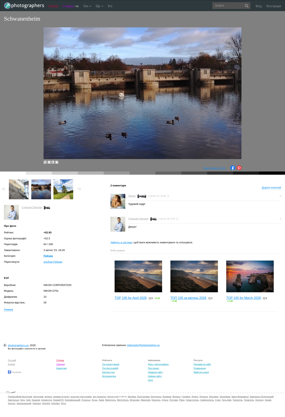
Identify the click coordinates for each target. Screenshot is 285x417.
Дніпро (194, 396)
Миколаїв (145, 400)
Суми (217, 400)
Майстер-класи (201, 372)
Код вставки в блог (214, 168)
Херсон (11, 403)
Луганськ (86, 400)
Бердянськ (156, 396)
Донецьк (203, 396)
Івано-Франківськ (240, 396)
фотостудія (113, 396)
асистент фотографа (81, 396)
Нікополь (155, 400)
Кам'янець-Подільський (261, 396)
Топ (87, 6)
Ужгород (259, 400)
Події (150, 380)
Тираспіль (249, 400)
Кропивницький (72, 400)
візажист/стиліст (61, 396)
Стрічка (53, 6)
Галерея (71, 6)
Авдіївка (132, 396)
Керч (22, 400)
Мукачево (135, 400)
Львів (101, 400)
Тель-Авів (226, 400)
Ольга (131, 195)
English (11, 364)
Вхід (259, 6)
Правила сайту (155, 372)
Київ (28, 400)
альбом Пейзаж (53, 261)
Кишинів (36, 400)
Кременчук (46, 400)
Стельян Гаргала (32, 207)
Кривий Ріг (58, 400)
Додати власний (271, 187)
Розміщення (200, 368)
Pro (110, 6)
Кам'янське (13, 400)
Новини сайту (155, 376)
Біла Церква (143, 396)
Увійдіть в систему (121, 242)
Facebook (14, 372)
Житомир (213, 396)
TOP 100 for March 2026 (243, 298)
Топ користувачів (110, 364)
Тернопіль (238, 400)
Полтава (173, 400)
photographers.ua (18, 345)
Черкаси (36, 403)
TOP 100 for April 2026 (131, 298)
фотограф (38, 396)
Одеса (165, 400)
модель (48, 396)
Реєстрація (274, 6)
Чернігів (46, 403)
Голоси (8, 309)
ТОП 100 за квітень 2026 (188, 298)
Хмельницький (24, 403)
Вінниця (176, 396)
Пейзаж (48, 255)
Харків (268, 400)
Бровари (167, 396)
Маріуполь (110, 400)
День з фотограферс (158, 364)
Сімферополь (207, 400)
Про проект (153, 368)
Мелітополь (123, 400)
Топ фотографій (110, 368)
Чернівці (55, 403)
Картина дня (108, 372)
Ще (99, 6)
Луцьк (95, 400)
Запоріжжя (225, 396)
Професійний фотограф (20, 396)
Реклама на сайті (202, 364)
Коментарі (61, 368)
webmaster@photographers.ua (143, 345)
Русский (12, 360)
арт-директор (99, 396)
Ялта (63, 403)
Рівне (182, 400)
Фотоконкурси (109, 376)
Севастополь (192, 400)
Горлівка (186, 396)
